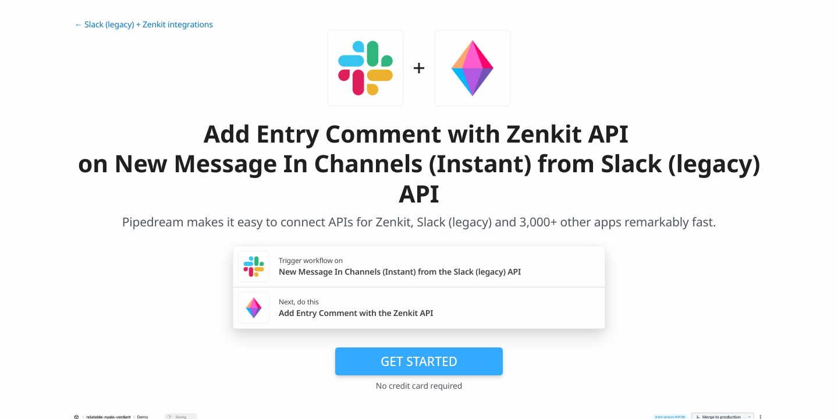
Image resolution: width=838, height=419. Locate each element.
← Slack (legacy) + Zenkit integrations (143, 24)
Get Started (419, 361)
